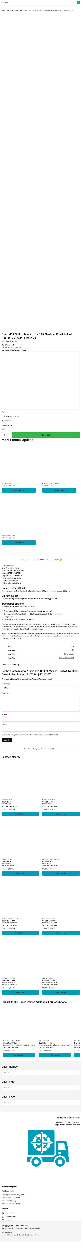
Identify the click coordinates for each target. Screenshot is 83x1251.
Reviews (55, 556)
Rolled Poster (18, 10)
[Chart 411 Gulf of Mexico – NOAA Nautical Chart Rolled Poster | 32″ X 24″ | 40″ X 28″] (20, 835)
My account (8, 1210)
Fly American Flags (21, 1225)
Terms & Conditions (9, 1232)
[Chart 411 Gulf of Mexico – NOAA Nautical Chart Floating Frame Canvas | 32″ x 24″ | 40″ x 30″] (61, 459)
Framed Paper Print (8, 532)
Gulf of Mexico (69, 651)
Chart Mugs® (7, 1225)
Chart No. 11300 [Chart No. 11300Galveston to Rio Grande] (20, 920)
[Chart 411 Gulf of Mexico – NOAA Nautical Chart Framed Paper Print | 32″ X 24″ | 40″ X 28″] (20, 511)
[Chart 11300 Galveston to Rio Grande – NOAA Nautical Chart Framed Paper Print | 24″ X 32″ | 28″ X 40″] (20, 954)
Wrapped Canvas (7, 480)
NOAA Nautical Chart (66, 655)
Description (24, 556)
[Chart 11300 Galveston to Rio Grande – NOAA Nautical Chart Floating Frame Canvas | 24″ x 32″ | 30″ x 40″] (20, 894)
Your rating (6, 681)
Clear (3, 426)
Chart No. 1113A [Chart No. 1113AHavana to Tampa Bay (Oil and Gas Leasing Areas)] (19, 1042)
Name (4, 711)
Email (4, 722)
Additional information (40, 556)
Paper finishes (7, 418)
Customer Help (9, 1213)
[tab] (24, 554)
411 (72, 647)
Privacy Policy (34, 1232)
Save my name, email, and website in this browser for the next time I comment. (31, 732)
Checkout (7, 1217)
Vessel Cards (35, 1225)
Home (3, 10)
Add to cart (45, 432)
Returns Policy (22, 1232)
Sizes (3, 409)
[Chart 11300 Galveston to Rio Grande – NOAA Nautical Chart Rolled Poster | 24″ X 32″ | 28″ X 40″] (61, 954)
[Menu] (5, 2)
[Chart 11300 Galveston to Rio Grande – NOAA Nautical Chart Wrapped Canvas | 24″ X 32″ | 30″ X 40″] (61, 894)
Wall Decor (10, 10)
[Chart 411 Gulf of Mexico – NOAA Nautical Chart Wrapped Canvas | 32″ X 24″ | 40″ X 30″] (20, 459)
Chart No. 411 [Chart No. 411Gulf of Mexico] (20, 801)
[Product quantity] (4, 432)
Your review (6, 690)
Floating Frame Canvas (50, 480)
